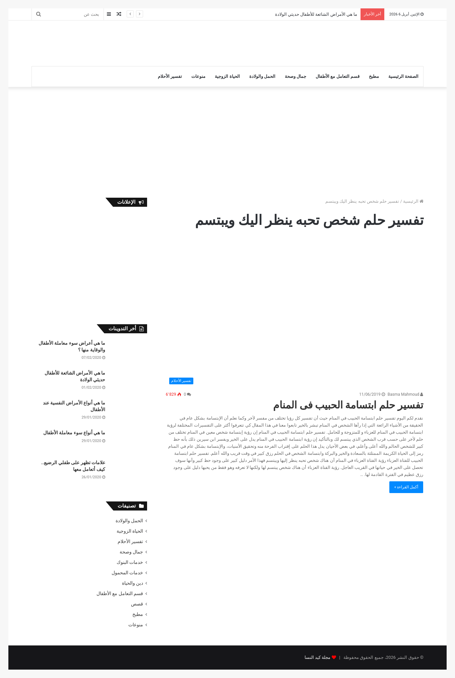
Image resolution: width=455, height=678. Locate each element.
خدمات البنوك (130, 562)
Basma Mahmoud (406, 394)
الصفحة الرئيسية (403, 76)
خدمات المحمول (127, 572)
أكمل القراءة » (406, 487)
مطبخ (374, 76)
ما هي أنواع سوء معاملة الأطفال (74, 432)
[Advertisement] (160, 42)
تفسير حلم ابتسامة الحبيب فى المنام (348, 405)
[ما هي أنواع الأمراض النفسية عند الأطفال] (128, 412)
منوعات (198, 76)
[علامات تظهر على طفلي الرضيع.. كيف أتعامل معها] (128, 472)
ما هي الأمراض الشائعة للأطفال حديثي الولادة (316, 14)
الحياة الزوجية (227, 76)
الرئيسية (413, 201)
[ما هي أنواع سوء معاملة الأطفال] (128, 442)
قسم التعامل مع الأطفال (338, 76)
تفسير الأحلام (170, 76)
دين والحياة (132, 583)
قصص (137, 604)
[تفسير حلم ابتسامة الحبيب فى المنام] (295, 313)
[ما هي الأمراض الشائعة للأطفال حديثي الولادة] (128, 382)
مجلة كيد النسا (317, 657)
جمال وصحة (295, 76)
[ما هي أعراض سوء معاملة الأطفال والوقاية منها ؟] (128, 352)
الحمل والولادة (262, 76)
